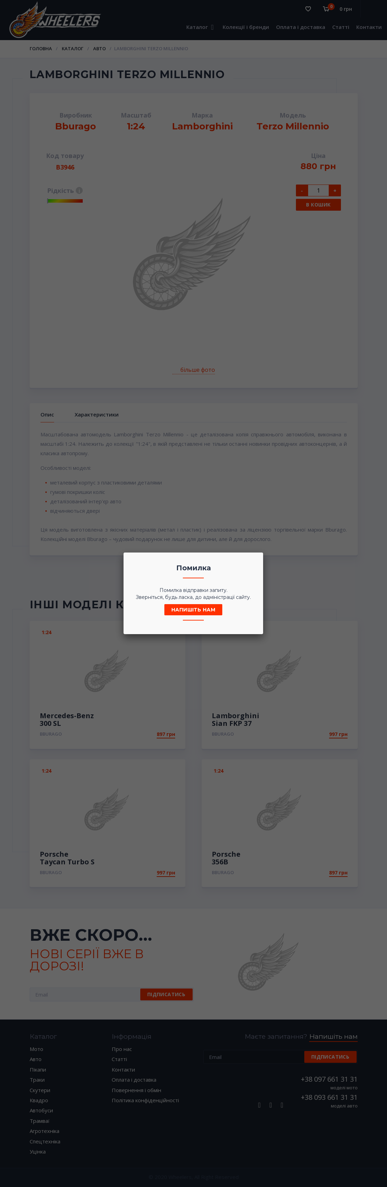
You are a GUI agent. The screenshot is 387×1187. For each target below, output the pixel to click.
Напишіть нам (193, 610)
